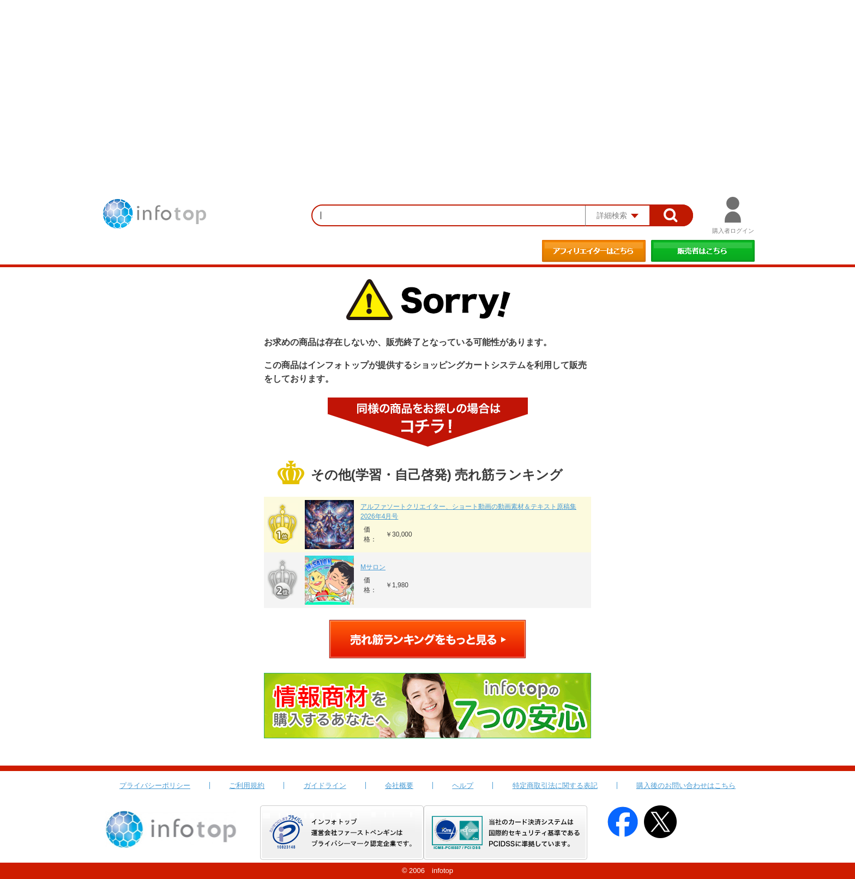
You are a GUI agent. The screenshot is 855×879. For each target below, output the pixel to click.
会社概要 (399, 785)
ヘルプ (462, 785)
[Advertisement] (427, 81)
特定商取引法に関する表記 (555, 785)
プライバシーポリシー (154, 785)
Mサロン (373, 567)
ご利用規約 (246, 785)
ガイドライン (325, 785)
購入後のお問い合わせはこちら (686, 785)
